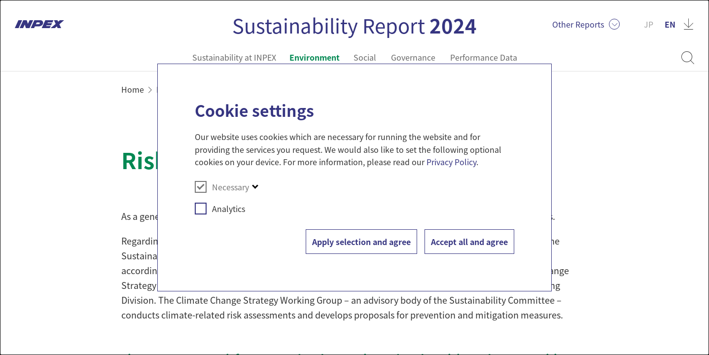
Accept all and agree (469, 242)
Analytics (220, 208)
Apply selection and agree (361, 242)
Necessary (222, 187)
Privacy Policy (451, 162)
